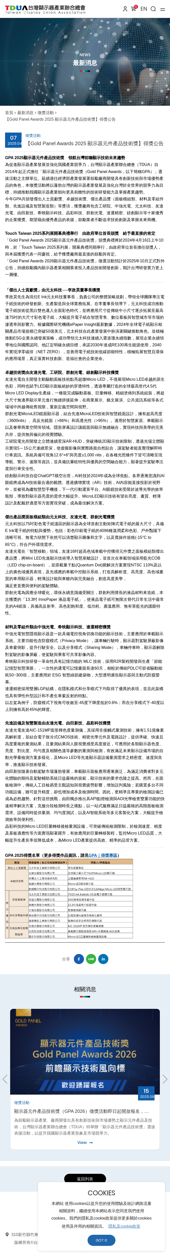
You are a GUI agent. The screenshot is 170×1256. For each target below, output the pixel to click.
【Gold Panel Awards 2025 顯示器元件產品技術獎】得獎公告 (60, 119)
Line (91, 959)
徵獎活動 (46, 113)
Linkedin (103, 959)
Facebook (79, 959)
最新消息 (25, 113)
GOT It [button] (101, 1240)
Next (163, 1079)
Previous (7, 1079)
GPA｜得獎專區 (103, 855)
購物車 (135, 7)
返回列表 (85, 1179)
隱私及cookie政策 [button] (124, 1226)
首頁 (9, 113)
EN (144, 8)
